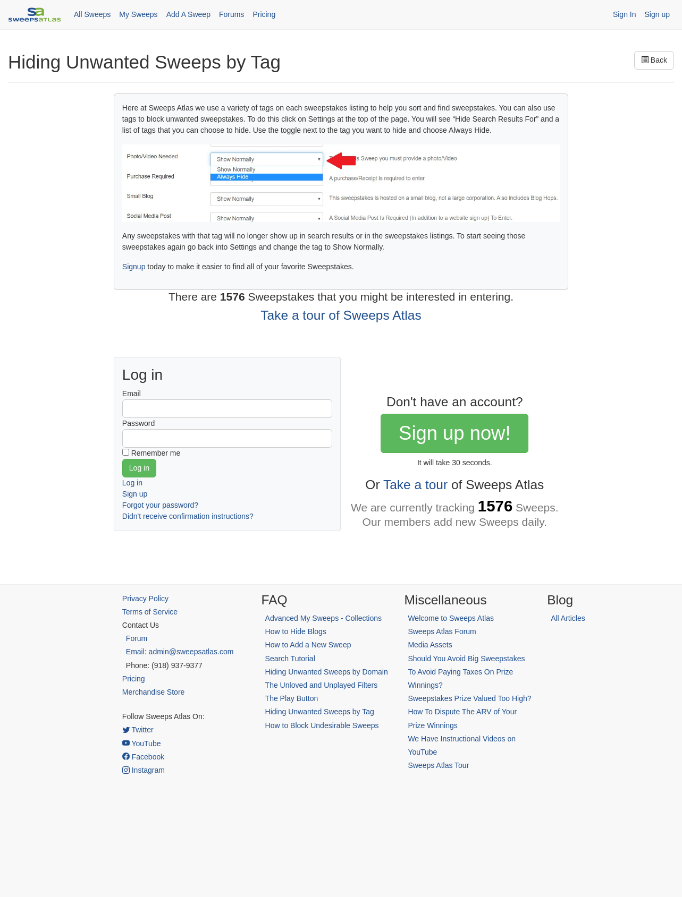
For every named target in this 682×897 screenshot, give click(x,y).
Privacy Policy (145, 598)
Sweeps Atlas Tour (438, 765)
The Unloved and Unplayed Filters (321, 685)
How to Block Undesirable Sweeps (322, 725)
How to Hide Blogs (295, 631)
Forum (136, 638)
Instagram (143, 770)
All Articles (568, 618)
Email (131, 393)
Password (138, 423)
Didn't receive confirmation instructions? (188, 516)
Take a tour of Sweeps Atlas (340, 315)
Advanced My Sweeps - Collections (323, 618)
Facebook (143, 757)
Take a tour (415, 484)
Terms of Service (150, 612)
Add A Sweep (188, 14)
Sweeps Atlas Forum (442, 631)
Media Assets (430, 644)
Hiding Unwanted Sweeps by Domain (326, 672)
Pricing (263, 14)
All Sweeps (92, 14)
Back (654, 60)
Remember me (156, 453)
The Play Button (291, 698)
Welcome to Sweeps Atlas (451, 618)
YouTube (141, 743)
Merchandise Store (153, 692)
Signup (134, 266)
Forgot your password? (160, 505)
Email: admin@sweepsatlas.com (180, 651)
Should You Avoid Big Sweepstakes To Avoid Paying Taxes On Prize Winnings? (466, 671)
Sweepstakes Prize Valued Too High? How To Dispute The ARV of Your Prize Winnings (469, 711)
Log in (132, 483)
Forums (231, 14)
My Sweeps (138, 14)
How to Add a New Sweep (308, 644)
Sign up (657, 14)
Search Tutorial (290, 658)
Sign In (624, 14)
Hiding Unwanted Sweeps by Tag (319, 711)
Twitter (138, 729)
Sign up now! (454, 433)
